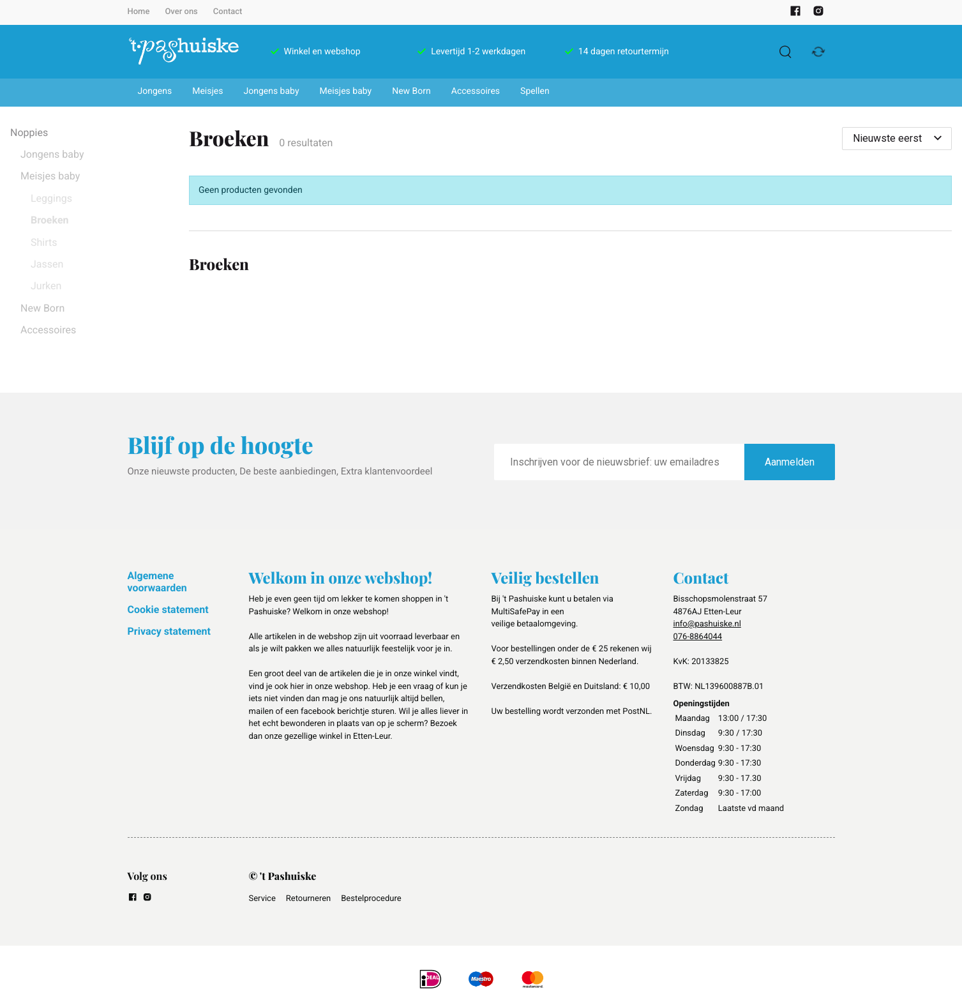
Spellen (535, 91)
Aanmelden (790, 462)
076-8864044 (698, 637)
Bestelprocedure (371, 899)
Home (139, 12)
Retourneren (308, 899)
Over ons (181, 12)
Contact (228, 12)
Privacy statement (169, 631)
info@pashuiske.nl (707, 624)
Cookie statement (168, 609)
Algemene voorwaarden (157, 581)
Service (262, 899)
